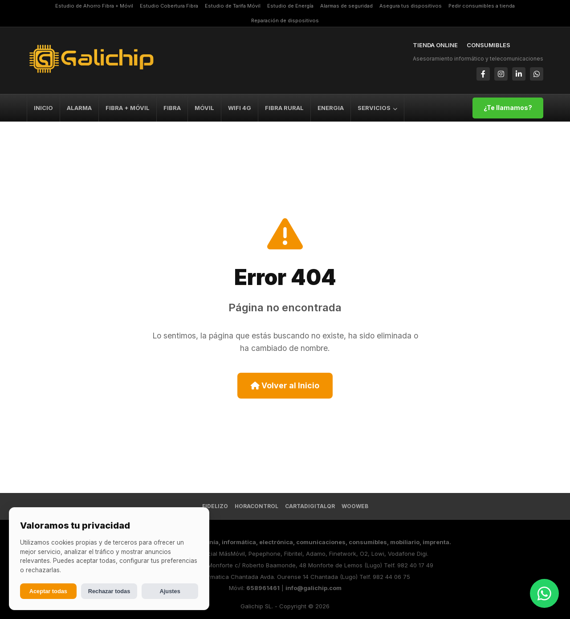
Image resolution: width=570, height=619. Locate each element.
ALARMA (79, 107)
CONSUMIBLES (488, 45)
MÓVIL (204, 107)
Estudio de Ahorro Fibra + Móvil (94, 6)
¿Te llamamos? (508, 107)
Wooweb (355, 506)
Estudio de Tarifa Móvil (233, 6)
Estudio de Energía (290, 6)
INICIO (43, 107)
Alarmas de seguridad (346, 6)
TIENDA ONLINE (435, 45)
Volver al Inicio (285, 385)
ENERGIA (331, 107)
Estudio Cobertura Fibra (169, 6)
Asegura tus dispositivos (410, 6)
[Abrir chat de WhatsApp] (544, 593)
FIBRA (172, 107)
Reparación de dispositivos (285, 20)
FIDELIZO (215, 506)
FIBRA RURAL (284, 107)
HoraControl (256, 506)
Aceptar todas (48, 591)
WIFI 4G (239, 107)
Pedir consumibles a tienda (481, 6)
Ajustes (170, 591)
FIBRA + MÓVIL (128, 107)
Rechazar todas (109, 591)
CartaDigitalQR (310, 506)
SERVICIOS (377, 107)
